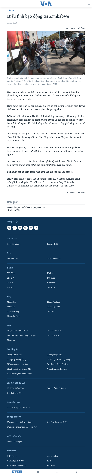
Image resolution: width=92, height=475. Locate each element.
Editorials (51, 465)
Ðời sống (51, 278)
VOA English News (15, 460)
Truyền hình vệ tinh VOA (18, 330)
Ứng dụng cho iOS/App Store (19, 422)
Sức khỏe (51, 287)
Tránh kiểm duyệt (14, 441)
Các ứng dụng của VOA (57, 422)
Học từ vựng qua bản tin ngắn (19, 373)
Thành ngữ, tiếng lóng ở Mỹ (19, 369)
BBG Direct (12, 456)
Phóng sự (11, 340)
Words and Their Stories (57, 364)
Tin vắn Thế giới (54, 330)
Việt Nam (11, 273)
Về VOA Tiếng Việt (15, 388)
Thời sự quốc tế (53, 258)
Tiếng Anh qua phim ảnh (17, 364)
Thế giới (10, 278)
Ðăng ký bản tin (14, 244)
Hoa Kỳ (10, 287)
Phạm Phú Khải (53, 302)
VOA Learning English (57, 369)
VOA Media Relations (16, 465)
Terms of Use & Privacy (57, 388)
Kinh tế (50, 273)
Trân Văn (51, 311)
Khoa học (51, 282)
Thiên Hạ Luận (53, 306)
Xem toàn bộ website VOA (18, 407)
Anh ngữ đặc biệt (54, 354)
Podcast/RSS (52, 244)
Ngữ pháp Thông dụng (16, 359)
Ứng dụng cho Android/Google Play (22, 427)
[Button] (71, 28)
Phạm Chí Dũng (14, 316)
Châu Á (10, 282)
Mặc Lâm (11, 306)
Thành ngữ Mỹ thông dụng (58, 359)
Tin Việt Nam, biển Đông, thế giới (21, 335)
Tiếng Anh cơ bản (14, 354)
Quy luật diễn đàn (14, 393)
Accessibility (52, 456)
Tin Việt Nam (12, 258)
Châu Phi (10, 10)
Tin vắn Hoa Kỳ (54, 335)
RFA (49, 460)
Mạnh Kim (11, 302)
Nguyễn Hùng (13, 311)
